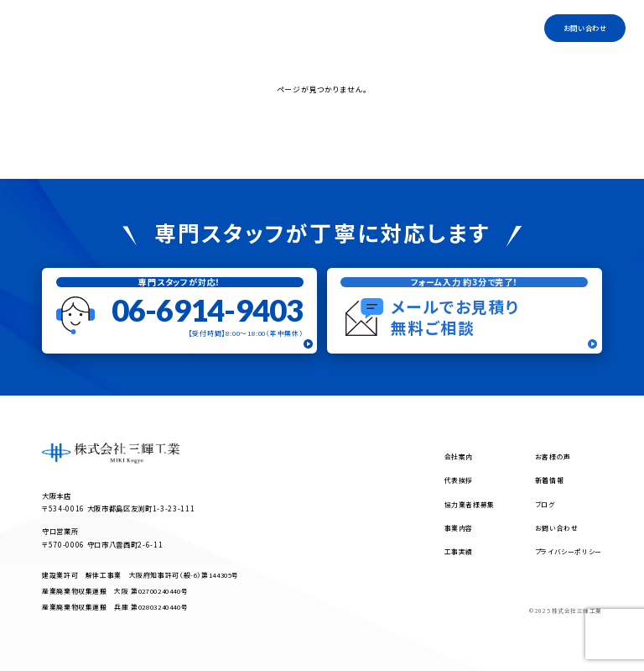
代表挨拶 (350, 28)
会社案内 (257, 28)
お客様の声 (553, 456)
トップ (216, 28)
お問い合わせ (585, 28)
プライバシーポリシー (568, 551)
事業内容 (304, 28)
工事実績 (502, 28)
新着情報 (549, 480)
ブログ (460, 28)
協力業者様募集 (408, 28)
